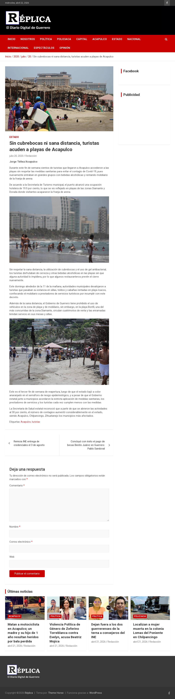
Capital (81, 39)
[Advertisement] (144, 120)
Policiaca (64, 39)
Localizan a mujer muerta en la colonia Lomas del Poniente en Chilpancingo (148, 630)
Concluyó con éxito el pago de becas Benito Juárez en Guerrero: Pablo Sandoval (86, 445)
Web (11, 556)
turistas (36, 421)
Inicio (11, 39)
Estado (117, 39)
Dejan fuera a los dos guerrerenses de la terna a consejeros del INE (108, 630)
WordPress (95, 692)
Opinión (64, 47)
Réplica (29, 692)
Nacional (134, 39)
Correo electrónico (20, 541)
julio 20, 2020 (16, 155)
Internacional (18, 47)
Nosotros (28, 39)
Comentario (17, 485)
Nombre (14, 526)
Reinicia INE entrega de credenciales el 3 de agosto (29, 443)
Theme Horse (56, 692)
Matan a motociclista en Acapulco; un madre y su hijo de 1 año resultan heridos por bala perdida (23, 632)
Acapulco (99, 39)
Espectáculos (44, 47)
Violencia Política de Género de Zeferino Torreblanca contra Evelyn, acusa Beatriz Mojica (66, 632)
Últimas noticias (20, 591)
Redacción (31, 155)
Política (46, 39)
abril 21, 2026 (15, 645)
